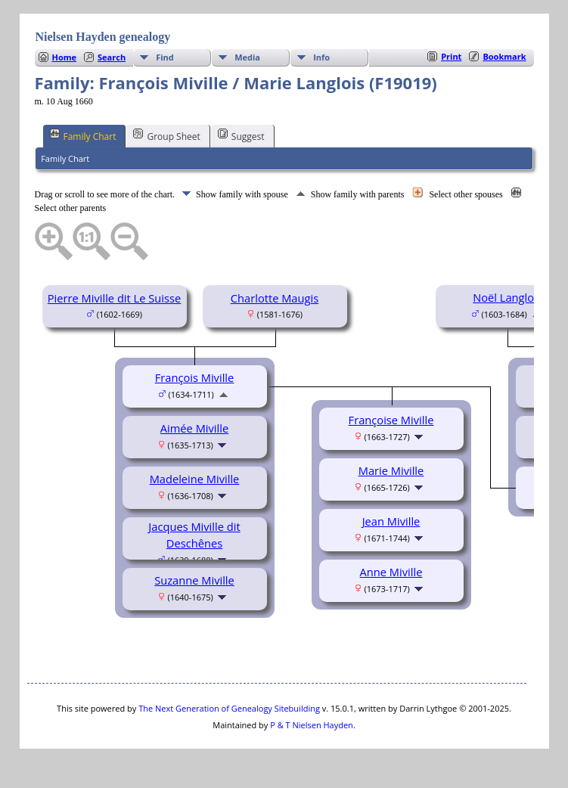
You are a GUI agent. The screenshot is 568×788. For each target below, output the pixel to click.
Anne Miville (391, 571)
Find (165, 57)
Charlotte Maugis (274, 298)
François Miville (194, 377)
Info (321, 57)
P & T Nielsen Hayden (311, 725)
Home (64, 57)
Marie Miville (391, 470)
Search (112, 57)
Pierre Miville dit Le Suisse (114, 298)
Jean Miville (391, 521)
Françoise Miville (391, 419)
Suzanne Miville (194, 580)
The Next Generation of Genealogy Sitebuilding (229, 708)
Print (451, 56)
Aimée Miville (194, 428)
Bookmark (504, 56)
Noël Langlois (507, 297)
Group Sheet (166, 135)
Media (247, 57)
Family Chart (83, 135)
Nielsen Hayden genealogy (103, 36)
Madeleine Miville (195, 478)
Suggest (241, 135)
